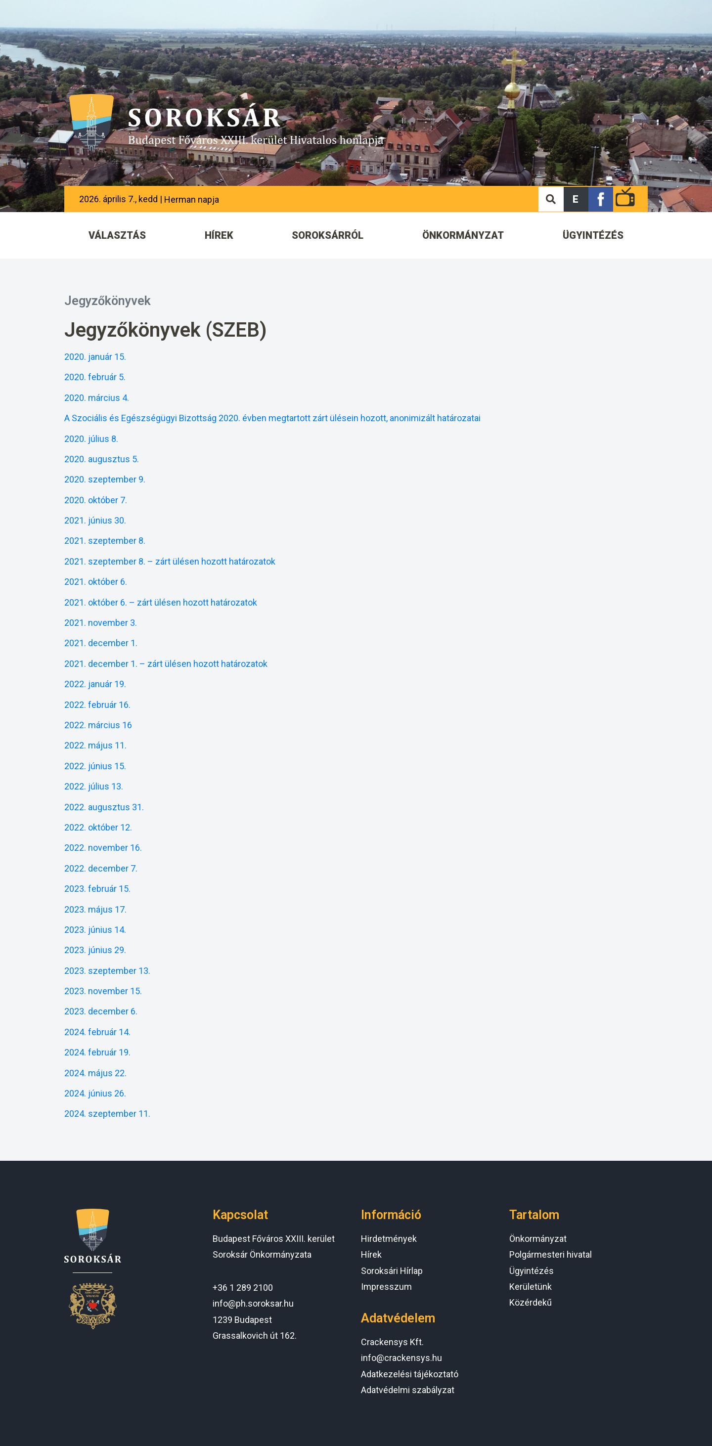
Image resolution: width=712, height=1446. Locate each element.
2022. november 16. (103, 847)
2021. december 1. (100, 643)
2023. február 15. (97, 888)
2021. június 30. (95, 520)
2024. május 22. (95, 1073)
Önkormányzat (538, 1238)
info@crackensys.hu (401, 1358)
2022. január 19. (95, 684)
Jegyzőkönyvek (107, 301)
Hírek (371, 1254)
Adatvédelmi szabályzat (407, 1390)
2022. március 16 (98, 725)
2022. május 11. (95, 745)
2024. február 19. (97, 1052)
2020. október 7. (95, 500)
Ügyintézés (531, 1271)
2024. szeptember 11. (107, 1113)
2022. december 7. (100, 868)
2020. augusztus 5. (101, 459)
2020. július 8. (91, 439)
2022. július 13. (93, 786)
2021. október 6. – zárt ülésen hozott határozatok (160, 602)
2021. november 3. (100, 622)
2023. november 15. (103, 991)
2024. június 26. (95, 1093)
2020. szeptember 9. (104, 479)
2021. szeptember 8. (104, 540)
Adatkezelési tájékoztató (409, 1374)
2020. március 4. (96, 398)
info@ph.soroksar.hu (253, 1303)
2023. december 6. (100, 1011)
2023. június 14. (95, 929)
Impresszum (386, 1286)
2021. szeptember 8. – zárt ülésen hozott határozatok (169, 561)
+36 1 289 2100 (243, 1287)
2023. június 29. (95, 950)
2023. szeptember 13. (107, 970)
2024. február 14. (97, 1032)
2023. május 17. (95, 909)
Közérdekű (530, 1302)
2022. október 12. (98, 827)
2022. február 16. (97, 705)
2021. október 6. (95, 581)
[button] (576, 199)
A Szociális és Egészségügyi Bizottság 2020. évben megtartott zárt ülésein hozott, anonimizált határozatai (272, 418)
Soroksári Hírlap (392, 1271)
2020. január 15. (95, 356)
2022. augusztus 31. (104, 807)
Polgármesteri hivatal (550, 1254)
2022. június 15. (95, 766)
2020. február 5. (95, 377)
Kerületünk (530, 1286)
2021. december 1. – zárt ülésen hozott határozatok (165, 663)
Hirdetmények (389, 1238)
